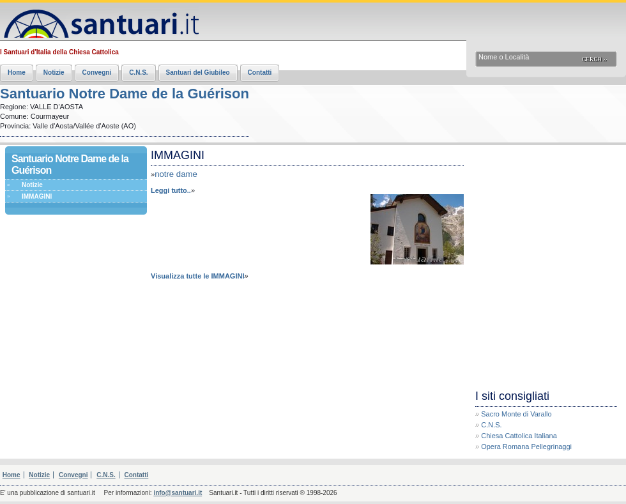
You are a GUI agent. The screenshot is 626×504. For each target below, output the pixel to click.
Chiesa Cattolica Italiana (519, 435)
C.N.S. (138, 72)
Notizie (54, 72)
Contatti (260, 72)
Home (17, 72)
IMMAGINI (37, 196)
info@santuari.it (177, 492)
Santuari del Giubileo (198, 72)
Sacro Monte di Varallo (516, 414)
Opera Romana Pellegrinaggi (526, 446)
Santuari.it (99, 21)
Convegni (97, 72)
